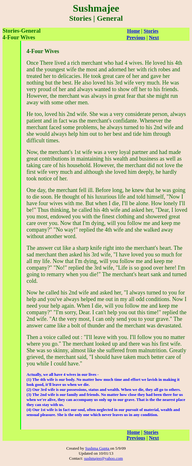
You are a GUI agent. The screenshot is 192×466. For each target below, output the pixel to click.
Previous (136, 37)
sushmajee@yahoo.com (103, 458)
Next (154, 37)
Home (133, 31)
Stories (151, 31)
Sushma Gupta (97, 448)
